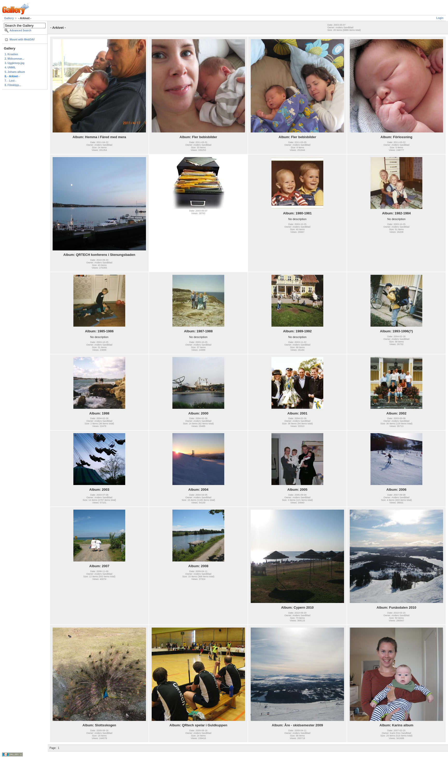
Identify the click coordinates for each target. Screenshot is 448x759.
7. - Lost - (10, 80)
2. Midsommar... (14, 58)
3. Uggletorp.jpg (14, 63)
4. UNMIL (10, 67)
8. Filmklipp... (13, 85)
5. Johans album (15, 72)
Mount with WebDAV (22, 39)
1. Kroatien (11, 54)
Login (439, 18)
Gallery (9, 18)
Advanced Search (20, 30)
